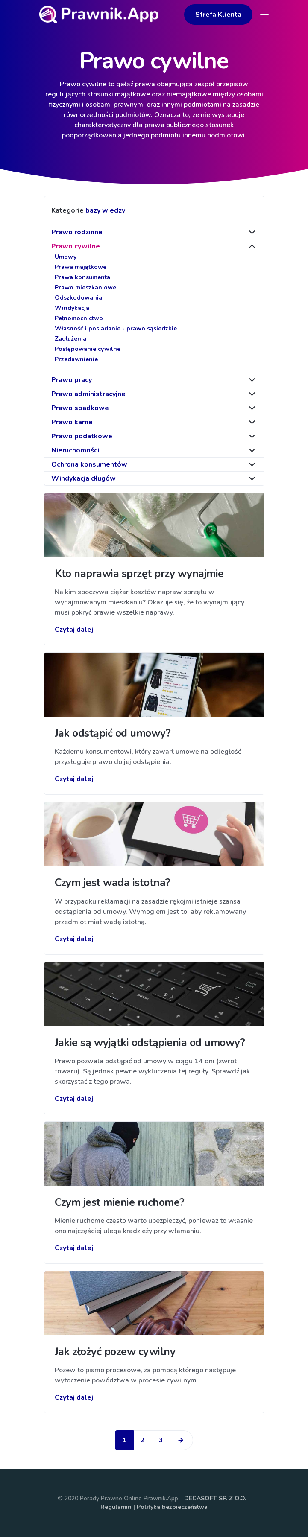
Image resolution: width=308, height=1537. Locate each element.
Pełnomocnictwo (79, 318)
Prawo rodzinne (77, 232)
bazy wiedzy (105, 210)
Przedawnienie (76, 359)
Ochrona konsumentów (89, 464)
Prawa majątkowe (80, 267)
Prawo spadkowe (80, 408)
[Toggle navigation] (264, 14)
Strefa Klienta (218, 14)
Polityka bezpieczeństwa (172, 1507)
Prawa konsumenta (82, 277)
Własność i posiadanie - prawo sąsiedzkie (116, 328)
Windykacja (72, 308)
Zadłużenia (70, 339)
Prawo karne (72, 422)
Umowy (65, 257)
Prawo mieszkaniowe (85, 287)
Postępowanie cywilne (87, 349)
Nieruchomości (75, 450)
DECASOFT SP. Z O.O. (215, 1498)
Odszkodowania (78, 298)
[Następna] (181, 1440)
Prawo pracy (71, 380)
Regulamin (116, 1507)
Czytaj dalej (74, 629)
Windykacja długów (83, 478)
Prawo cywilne (75, 246)
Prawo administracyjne (88, 394)
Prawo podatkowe (81, 436)
